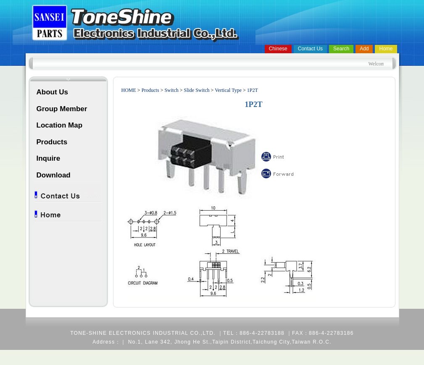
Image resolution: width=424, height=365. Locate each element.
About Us (52, 92)
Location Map (60, 125)
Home (385, 49)
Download (54, 175)
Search (341, 49)
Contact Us (310, 49)
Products (52, 142)
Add (364, 49)
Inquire (49, 158)
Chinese (278, 49)
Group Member (62, 109)
